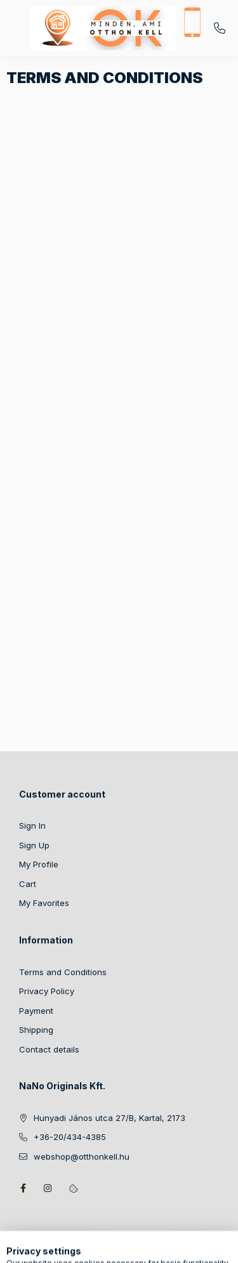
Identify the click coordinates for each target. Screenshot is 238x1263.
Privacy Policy (46, 991)
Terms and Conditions (63, 972)
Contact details (49, 1049)
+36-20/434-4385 (220, 28)
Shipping (36, 1030)
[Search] (83, 1247)
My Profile (38, 864)
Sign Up (34, 845)
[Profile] (146, 1247)
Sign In (32, 825)
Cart (27, 884)
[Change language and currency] (115, 1247)
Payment (36, 1011)
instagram (48, 1188)
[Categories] (51, 1247)
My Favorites (44, 903)
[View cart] (186, 1247)
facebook (23, 1188)
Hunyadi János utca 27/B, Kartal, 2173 (109, 1118)
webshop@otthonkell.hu (81, 1156)
